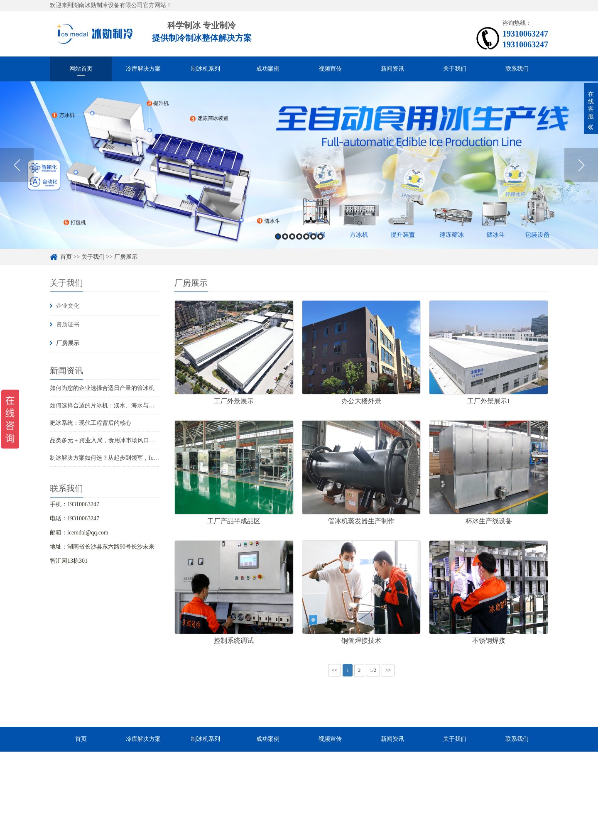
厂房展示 (125, 257)
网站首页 (81, 69)
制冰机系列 (205, 69)
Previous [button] (17, 165)
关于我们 (454, 69)
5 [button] (306, 236)
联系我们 (517, 69)
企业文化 (67, 306)
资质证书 (67, 324)
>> (388, 670)
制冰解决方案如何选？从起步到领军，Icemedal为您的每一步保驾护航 (139, 458)
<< (335, 670)
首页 (66, 257)
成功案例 (267, 69)
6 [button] (313, 236)
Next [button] (581, 165)
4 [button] (299, 236)
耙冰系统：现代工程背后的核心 (90, 423)
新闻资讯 (392, 69)
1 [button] (278, 236)
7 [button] (320, 236)
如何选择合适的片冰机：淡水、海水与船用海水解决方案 (122, 405)
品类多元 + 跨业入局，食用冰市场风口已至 (105, 440)
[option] (299, 165)
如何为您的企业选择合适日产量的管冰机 (102, 388)
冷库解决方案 (143, 69)
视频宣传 (330, 69)
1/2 (373, 670)
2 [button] (285, 236)
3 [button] (292, 236)
